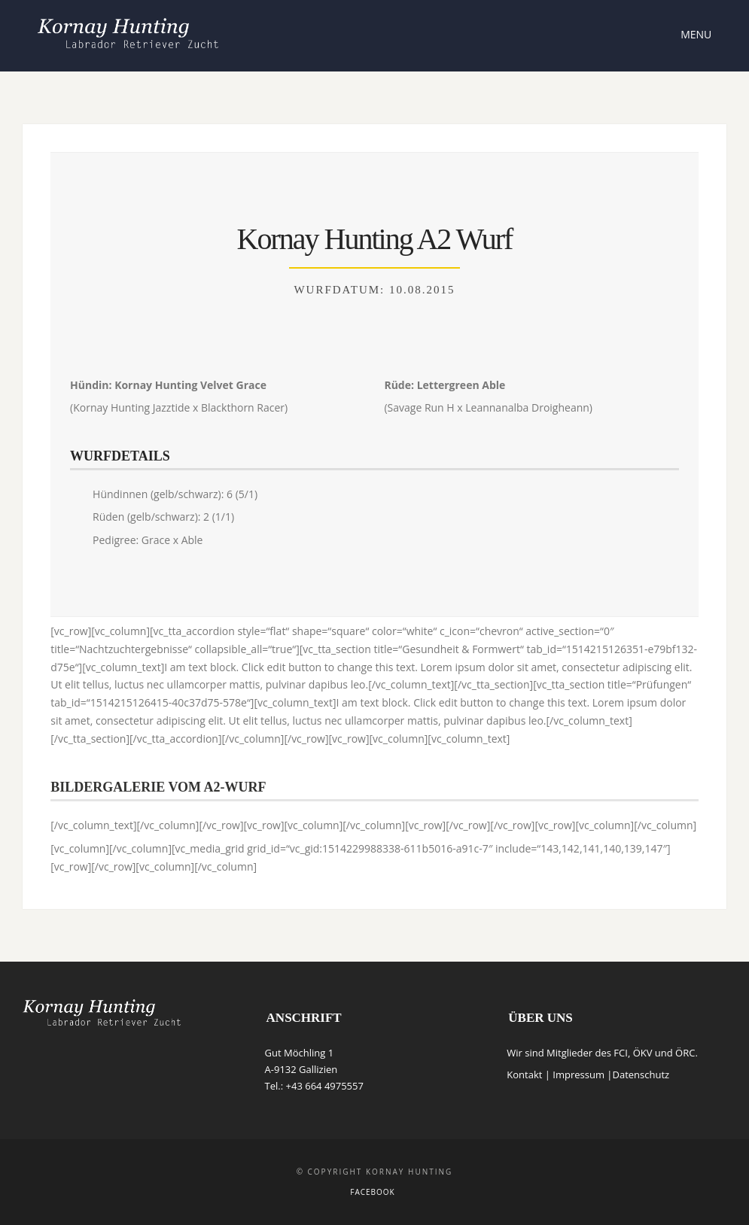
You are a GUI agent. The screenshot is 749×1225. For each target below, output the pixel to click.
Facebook (372, 1192)
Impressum (578, 1074)
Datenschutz (640, 1074)
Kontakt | (530, 1074)
